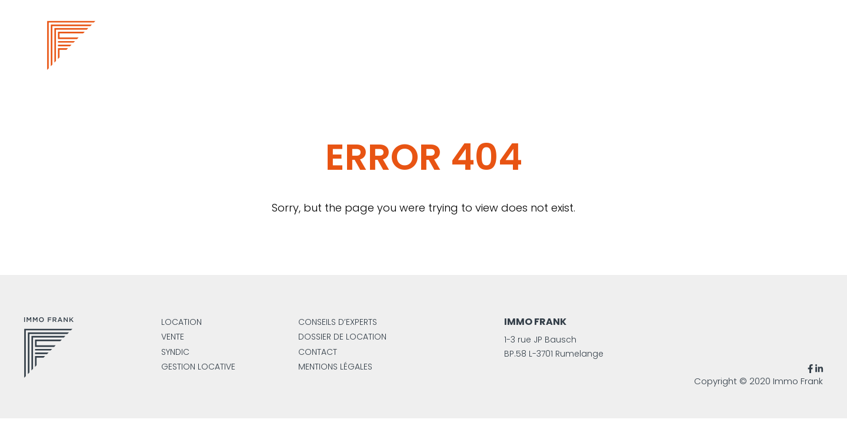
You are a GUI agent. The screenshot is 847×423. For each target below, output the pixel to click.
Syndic (175, 352)
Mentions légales (335, 366)
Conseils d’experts (337, 322)
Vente (172, 337)
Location (181, 322)
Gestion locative (198, 366)
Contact (317, 352)
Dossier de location (342, 337)
